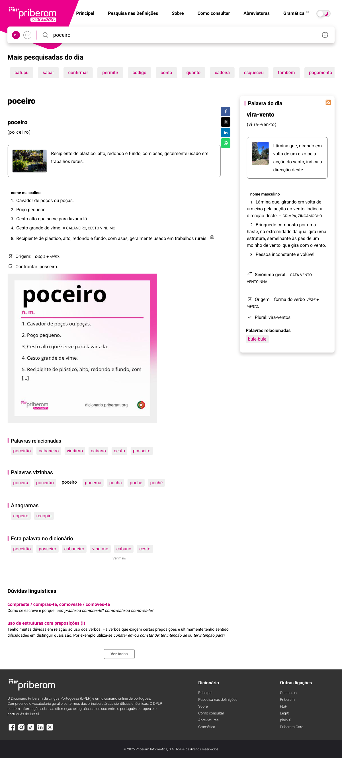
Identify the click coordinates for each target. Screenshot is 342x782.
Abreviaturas (256, 13)
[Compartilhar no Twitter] (225, 122)
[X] (50, 730)
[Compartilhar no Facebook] (225, 112)
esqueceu (254, 72)
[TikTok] (30, 730)
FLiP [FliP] (283, 706)
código (139, 72)
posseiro (141, 450)
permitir (110, 72)
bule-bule (257, 339)
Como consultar (213, 13)
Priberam (287, 700)
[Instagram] (21, 730)
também (286, 72)
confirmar (78, 72)
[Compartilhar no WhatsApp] (225, 143)
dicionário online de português (125, 699)
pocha (115, 482)
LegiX (284, 713)
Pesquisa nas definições (217, 700)
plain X (285, 720)
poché (156, 482)
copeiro (20, 515)
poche (136, 482)
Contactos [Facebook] (288, 693)
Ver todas (119, 654)
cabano (98, 450)
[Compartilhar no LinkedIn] (225, 132)
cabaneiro (49, 450)
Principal (205, 693)
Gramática (296, 13)
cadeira (222, 72)
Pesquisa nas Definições (133, 13)
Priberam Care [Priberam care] (291, 727)
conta (166, 72)
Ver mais (119, 558)
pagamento (320, 72)
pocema (93, 482)
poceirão (22, 450)
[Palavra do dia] (328, 102)
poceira (20, 482)
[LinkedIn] (40, 730)
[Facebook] (11, 730)
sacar (48, 72)
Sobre (178, 13)
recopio (44, 515)
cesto (119, 450)
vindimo (75, 450)
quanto (193, 72)
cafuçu (21, 72)
